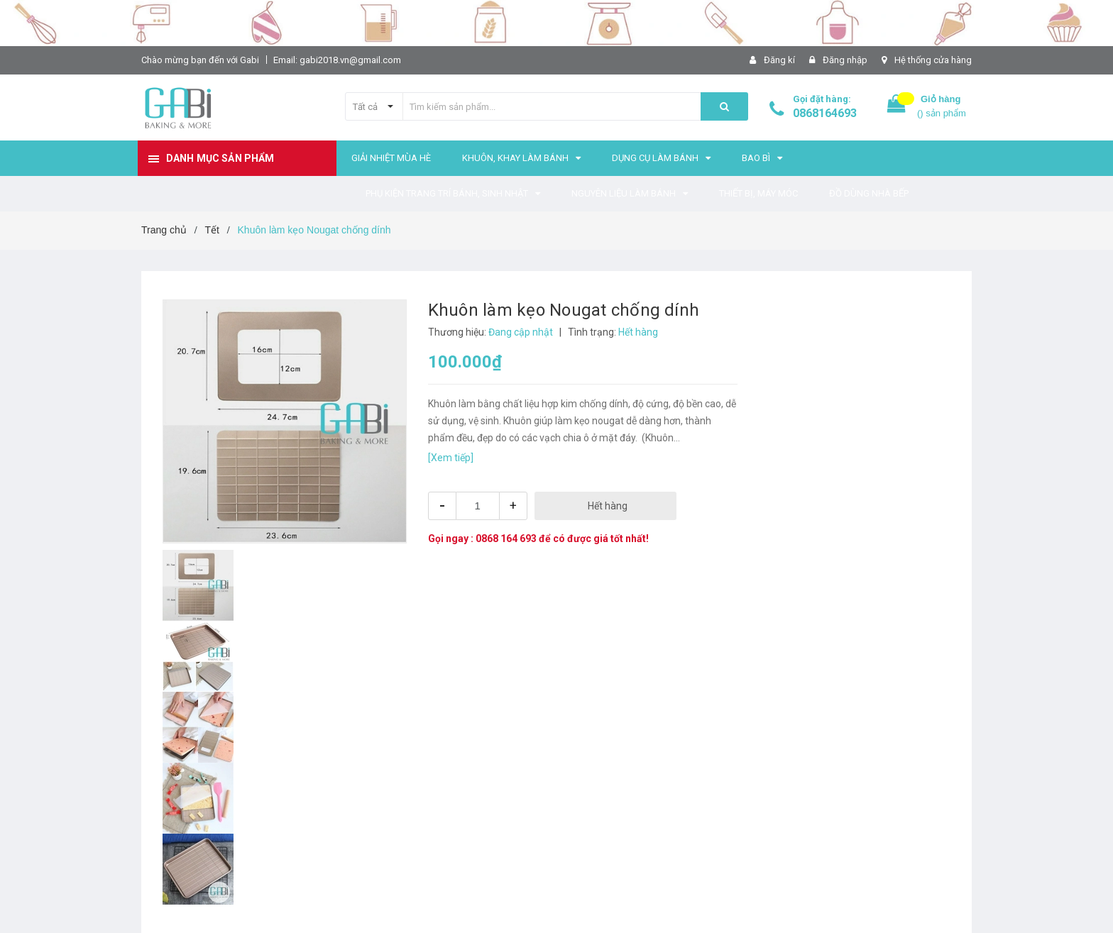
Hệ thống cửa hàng (933, 60)
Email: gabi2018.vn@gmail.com (337, 60)
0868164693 (825, 113)
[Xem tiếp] (450, 457)
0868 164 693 (506, 538)
